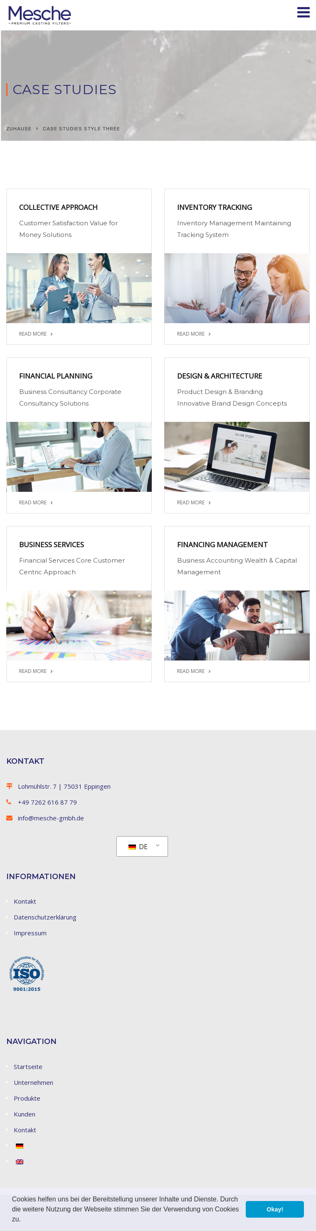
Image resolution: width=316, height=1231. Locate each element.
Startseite (28, 1066)
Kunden (24, 1114)
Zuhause (19, 129)
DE (138, 846)
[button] (24, 1220)
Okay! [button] (275, 1209)
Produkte (27, 1098)
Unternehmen (33, 1082)
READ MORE (35, 333)
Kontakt (25, 901)
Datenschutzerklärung (45, 917)
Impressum (30, 933)
